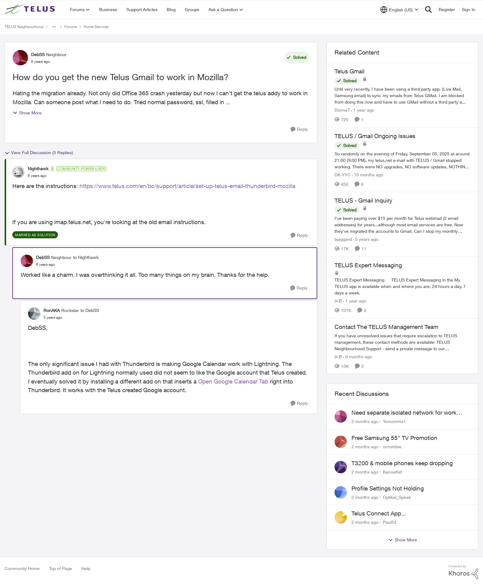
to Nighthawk (86, 257)
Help (85, 568)
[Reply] (299, 129)
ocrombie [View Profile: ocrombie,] (392, 446)
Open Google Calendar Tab (233, 381)
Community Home (22, 568)
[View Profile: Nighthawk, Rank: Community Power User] (18, 172)
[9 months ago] (357, 356)
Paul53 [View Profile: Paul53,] (389, 522)
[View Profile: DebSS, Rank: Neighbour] (20, 57)
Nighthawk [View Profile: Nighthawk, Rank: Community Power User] (38, 168)
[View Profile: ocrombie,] (341, 442)
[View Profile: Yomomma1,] (341, 416)
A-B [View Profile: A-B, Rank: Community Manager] (338, 300)
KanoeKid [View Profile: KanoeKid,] (392, 471)
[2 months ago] (364, 421)
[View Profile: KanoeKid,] (341, 467)
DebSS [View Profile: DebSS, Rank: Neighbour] (38, 54)
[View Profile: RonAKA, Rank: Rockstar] (34, 313)
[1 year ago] (362, 110)
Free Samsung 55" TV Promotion (394, 437)
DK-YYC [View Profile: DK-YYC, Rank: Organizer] (343, 174)
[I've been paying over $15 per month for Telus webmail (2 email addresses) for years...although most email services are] (402, 224)
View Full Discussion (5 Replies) (39, 152)
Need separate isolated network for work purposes (404, 413)
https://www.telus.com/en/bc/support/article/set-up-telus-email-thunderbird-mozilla (187, 186)
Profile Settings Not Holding (387, 488)
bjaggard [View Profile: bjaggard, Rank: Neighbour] (343, 239)
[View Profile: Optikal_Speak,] (341, 492)
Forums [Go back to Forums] (70, 26)
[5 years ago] (365, 239)
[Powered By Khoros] (463, 572)
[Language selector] (399, 9)
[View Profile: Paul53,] (341, 517)
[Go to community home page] (31, 9)
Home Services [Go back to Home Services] (96, 26)
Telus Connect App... (378, 513)
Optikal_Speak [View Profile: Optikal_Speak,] (397, 496)
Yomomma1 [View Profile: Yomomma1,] (394, 421)
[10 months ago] (367, 174)
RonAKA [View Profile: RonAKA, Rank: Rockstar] (51, 310)
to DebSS (89, 310)
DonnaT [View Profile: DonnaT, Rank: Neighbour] (342, 110)
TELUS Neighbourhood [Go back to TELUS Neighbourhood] (24, 26)
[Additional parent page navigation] (54, 27)
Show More (27, 112)
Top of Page (60, 568)
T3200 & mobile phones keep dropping (402, 463)
